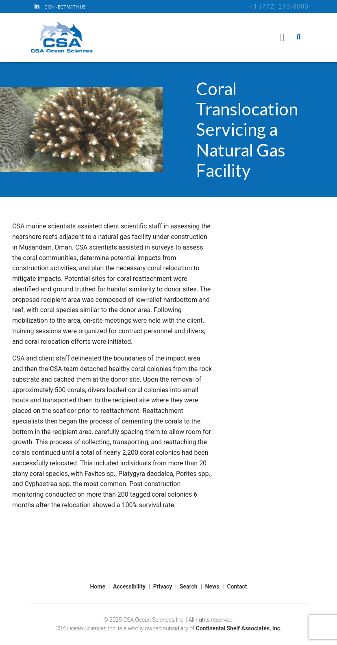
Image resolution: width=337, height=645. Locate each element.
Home (97, 586)
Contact (237, 586)
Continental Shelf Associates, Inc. (239, 628)
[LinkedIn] (62, 6)
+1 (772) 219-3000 (279, 6)
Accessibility (129, 586)
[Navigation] (282, 37)
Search (189, 586)
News (212, 586)
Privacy (162, 586)
